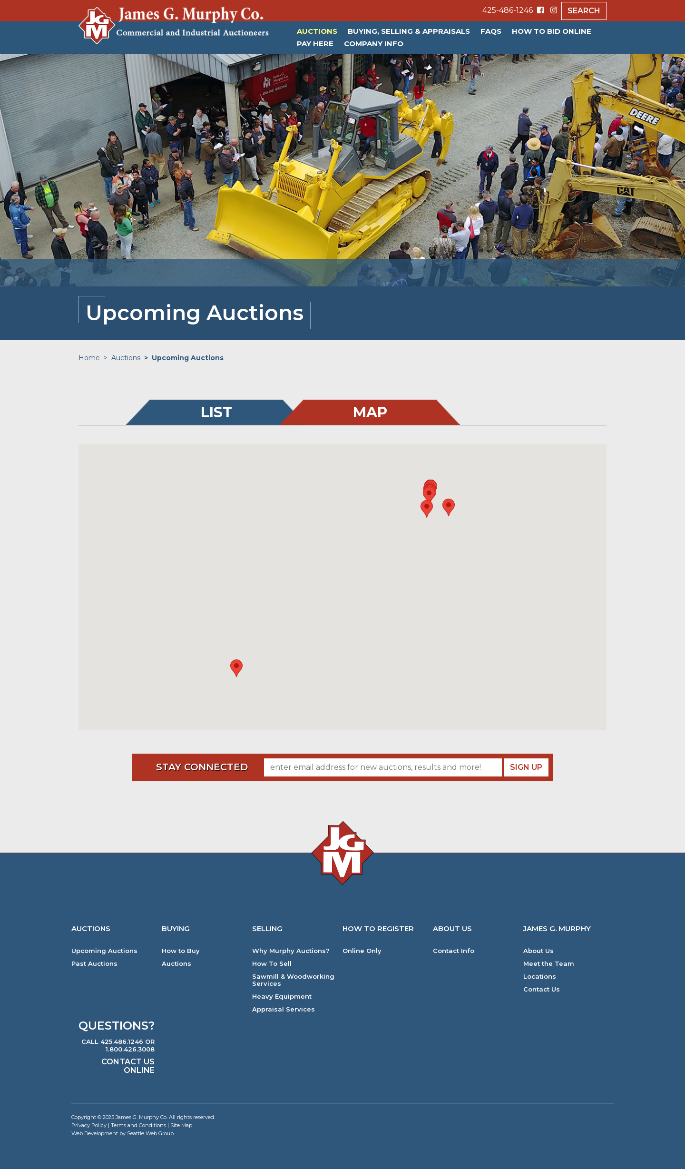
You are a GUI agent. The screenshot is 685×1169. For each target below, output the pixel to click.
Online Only (362, 950)
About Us (538, 950)
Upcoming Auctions (104, 950)
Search (584, 10)
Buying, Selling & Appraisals (409, 31)
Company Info (373, 43)
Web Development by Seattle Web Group (122, 1133)
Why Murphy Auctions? (291, 950)
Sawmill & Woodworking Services (293, 980)
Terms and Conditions (138, 1125)
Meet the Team (548, 963)
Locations (539, 976)
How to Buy (181, 950)
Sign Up (526, 767)
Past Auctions (94, 963)
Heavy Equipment (282, 996)
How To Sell (272, 963)
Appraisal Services (283, 1009)
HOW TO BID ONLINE (551, 31)
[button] (236, 668)
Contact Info (453, 950)
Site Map (181, 1125)
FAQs (490, 31)
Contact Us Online (128, 1066)
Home (89, 358)
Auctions (317, 31)
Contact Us (541, 989)
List (216, 412)
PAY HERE (315, 43)
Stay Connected (202, 767)
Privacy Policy (89, 1125)
